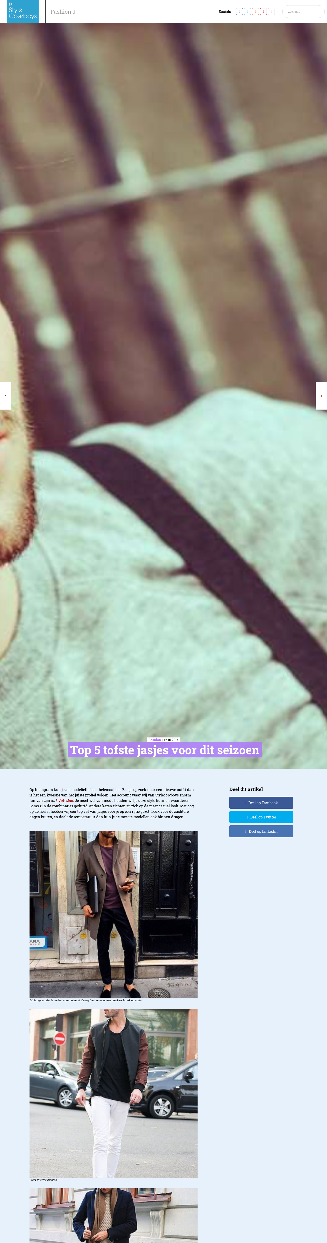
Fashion (61, 11)
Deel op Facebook (263, 802)
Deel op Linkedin (263, 831)
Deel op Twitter (263, 817)
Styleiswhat (64, 800)
